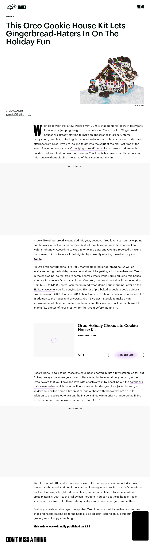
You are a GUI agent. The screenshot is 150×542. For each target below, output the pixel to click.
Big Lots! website (44, 289)
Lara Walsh (16, 111)
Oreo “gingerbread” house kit (88, 148)
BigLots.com (139, 105)
